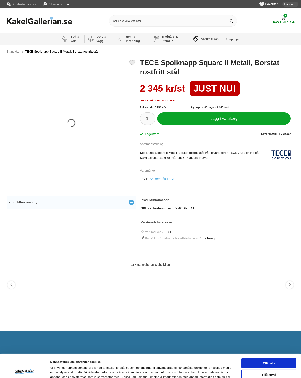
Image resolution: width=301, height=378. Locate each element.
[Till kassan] (284, 19)
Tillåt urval (269, 351)
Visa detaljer (208, 370)
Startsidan (13, 51)
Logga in (290, 4)
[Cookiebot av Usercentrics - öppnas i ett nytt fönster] (25, 370)
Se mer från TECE (162, 178)
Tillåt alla (269, 339)
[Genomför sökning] (231, 21)
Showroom (53, 4)
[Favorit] (132, 62)
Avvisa (269, 362)
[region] (71, 202)
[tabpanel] (71, 209)
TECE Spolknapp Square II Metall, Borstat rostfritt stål (61, 51)
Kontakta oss (19, 4)
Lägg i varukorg (223, 118)
